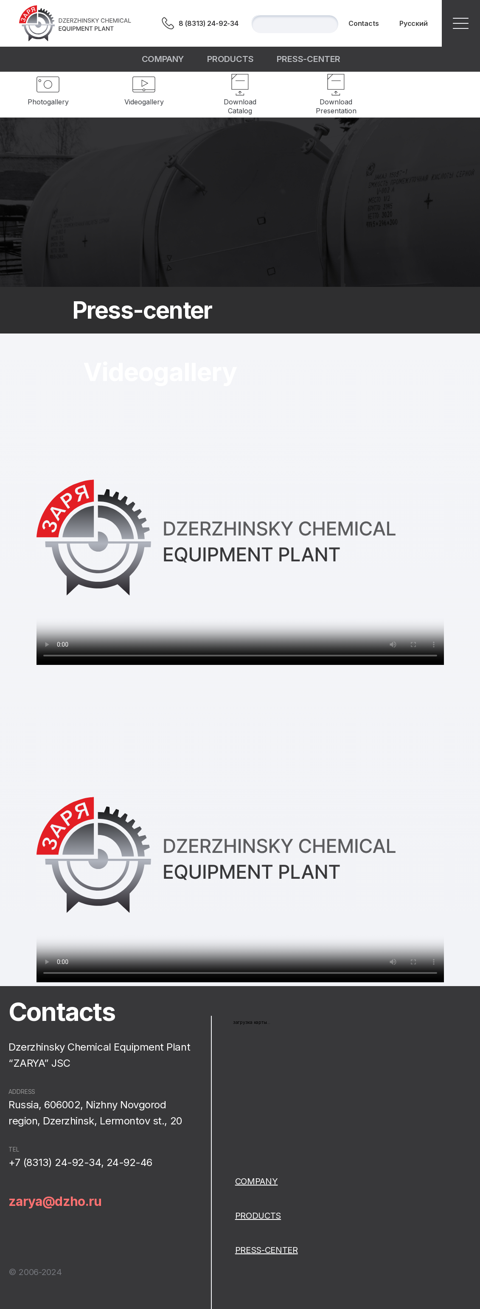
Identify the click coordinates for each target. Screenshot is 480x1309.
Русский (413, 23)
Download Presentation (336, 106)
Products (230, 59)
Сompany (163, 59)
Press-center (308, 59)
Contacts (363, 23)
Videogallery (144, 102)
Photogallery (48, 102)
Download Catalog (240, 106)
